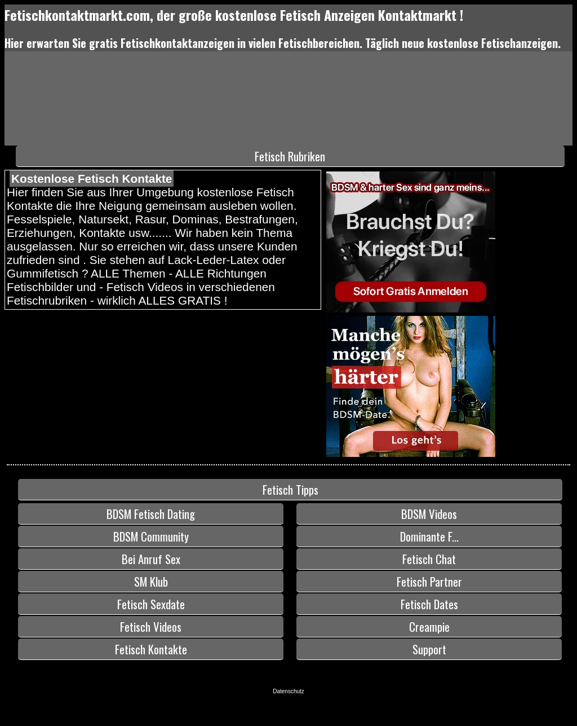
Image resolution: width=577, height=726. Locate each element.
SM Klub (151, 581)
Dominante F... (429, 536)
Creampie (429, 626)
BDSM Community (151, 536)
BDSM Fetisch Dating (150, 513)
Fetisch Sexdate (151, 604)
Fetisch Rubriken (290, 156)
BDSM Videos (429, 513)
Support (429, 649)
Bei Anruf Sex (151, 558)
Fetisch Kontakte (151, 649)
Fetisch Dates (429, 604)
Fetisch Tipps (290, 489)
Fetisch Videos (150, 626)
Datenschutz (288, 691)
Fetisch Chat (429, 558)
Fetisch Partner (429, 581)
